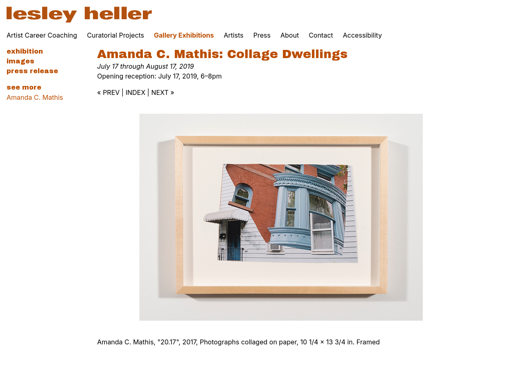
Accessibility (362, 35)
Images (20, 61)
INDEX (135, 92)
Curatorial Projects (115, 35)
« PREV (108, 92)
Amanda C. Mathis (35, 97)
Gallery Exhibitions (184, 35)
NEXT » (162, 92)
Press (262, 35)
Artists (233, 35)
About (289, 35)
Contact (321, 35)
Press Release (32, 70)
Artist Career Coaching (42, 35)
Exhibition (25, 51)
